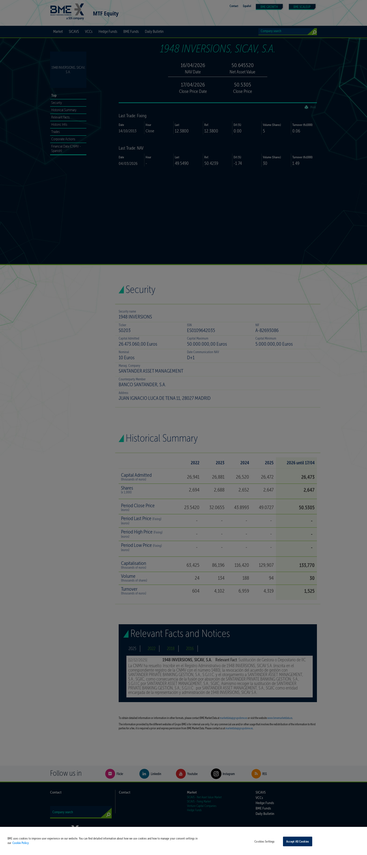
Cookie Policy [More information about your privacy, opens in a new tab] (20, 846)
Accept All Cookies (297, 844)
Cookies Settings (264, 844)
